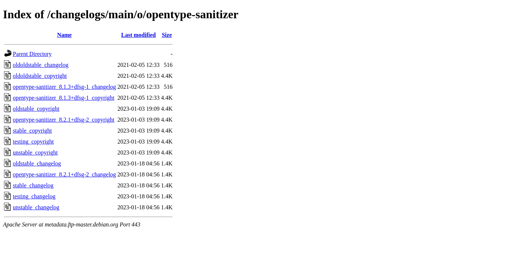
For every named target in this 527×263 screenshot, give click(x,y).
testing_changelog (34, 196)
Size (167, 35)
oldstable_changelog (37, 163)
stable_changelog (33, 185)
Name (64, 35)
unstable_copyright (35, 152)
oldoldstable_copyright (40, 76)
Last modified (138, 35)
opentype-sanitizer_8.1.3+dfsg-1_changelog (64, 87)
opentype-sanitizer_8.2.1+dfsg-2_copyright (63, 120)
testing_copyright (33, 141)
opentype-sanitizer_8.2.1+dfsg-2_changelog (64, 174)
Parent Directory (32, 54)
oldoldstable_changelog (40, 65)
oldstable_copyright (36, 109)
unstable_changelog (36, 207)
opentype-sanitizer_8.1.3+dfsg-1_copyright (63, 98)
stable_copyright (32, 130)
